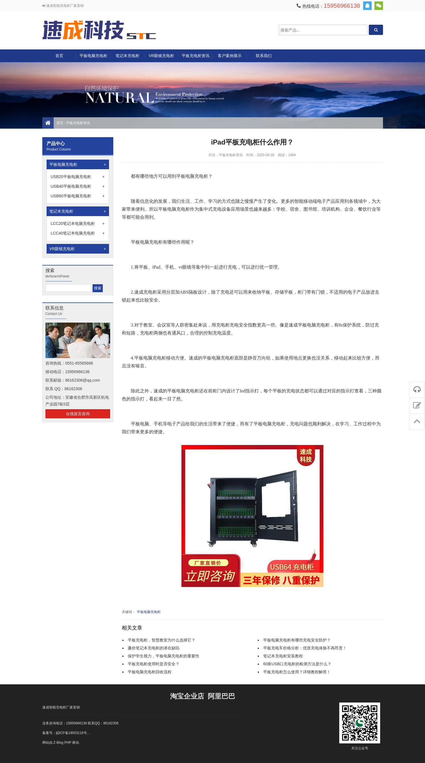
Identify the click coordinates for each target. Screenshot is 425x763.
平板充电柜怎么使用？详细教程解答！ (297, 672)
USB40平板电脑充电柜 (78, 186)
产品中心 (56, 143)
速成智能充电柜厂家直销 (61, 707)
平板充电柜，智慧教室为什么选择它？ (161, 640)
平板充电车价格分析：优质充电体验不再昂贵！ (305, 648)
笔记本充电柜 (127, 55)
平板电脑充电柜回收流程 (149, 672)
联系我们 (264, 55)
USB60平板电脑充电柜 (78, 196)
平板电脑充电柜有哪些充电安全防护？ (297, 640)
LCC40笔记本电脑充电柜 (78, 233)
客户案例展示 (230, 55)
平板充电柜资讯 (196, 55)
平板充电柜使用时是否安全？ (153, 664)
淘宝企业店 (187, 696)
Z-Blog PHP (62, 743)
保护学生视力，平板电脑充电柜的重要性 (163, 656)
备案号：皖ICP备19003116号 (64, 733)
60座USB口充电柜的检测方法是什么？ (297, 664)
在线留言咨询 (78, 413)
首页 (59, 55)
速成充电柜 (99, 29)
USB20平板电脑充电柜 (78, 176)
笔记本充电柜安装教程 (283, 656)
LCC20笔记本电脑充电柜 (78, 223)
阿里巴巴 (221, 696)
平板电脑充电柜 (93, 55)
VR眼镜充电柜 (161, 55)
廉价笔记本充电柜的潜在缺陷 (153, 648)
